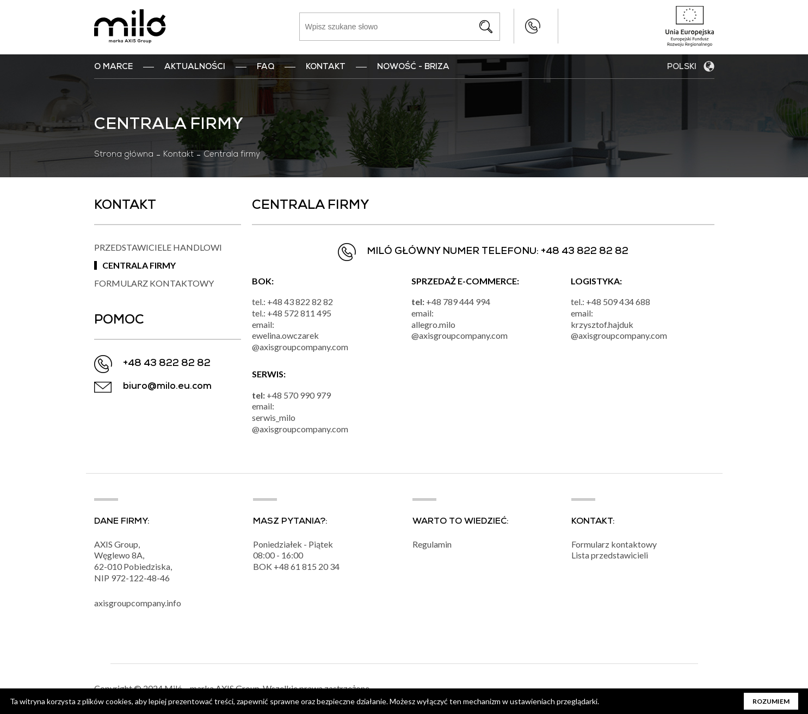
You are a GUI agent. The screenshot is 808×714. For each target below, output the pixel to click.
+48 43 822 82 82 (511, 26)
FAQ (265, 67)
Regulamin (432, 544)
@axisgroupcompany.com (300, 347)
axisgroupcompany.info (137, 603)
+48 (282, 567)
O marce (113, 67)
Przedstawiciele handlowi (158, 247)
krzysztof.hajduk (602, 324)
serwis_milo (273, 417)
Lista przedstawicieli (609, 555)
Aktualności (194, 67)
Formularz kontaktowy (154, 283)
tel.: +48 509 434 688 (610, 301)
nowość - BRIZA (413, 67)
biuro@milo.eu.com (167, 387)
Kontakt (326, 67)
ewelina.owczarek (285, 335)
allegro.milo (433, 324)
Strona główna (123, 155)
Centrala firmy (139, 265)
